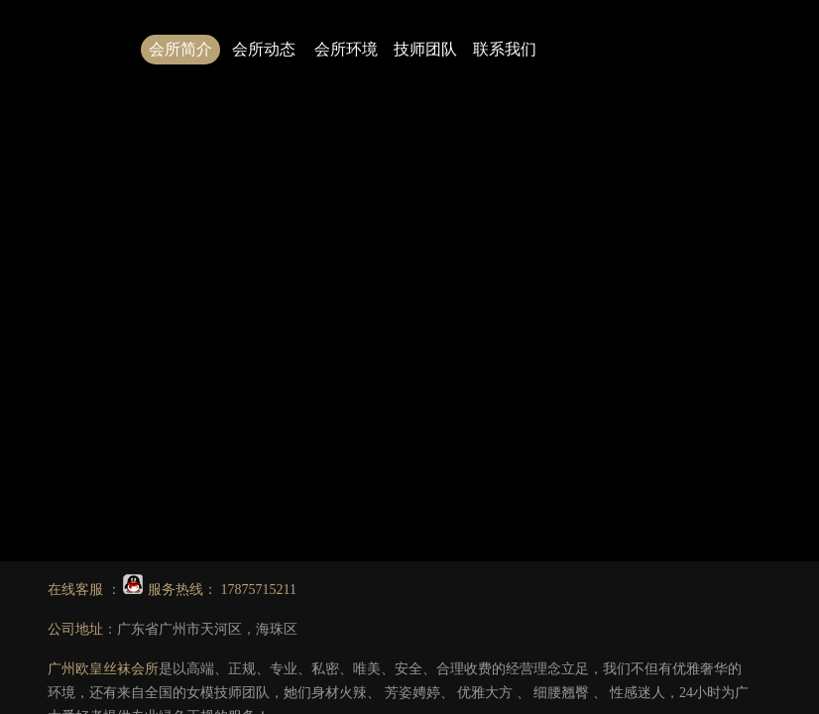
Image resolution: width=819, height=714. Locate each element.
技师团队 (425, 49)
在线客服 (77, 589)
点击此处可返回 (497, 260)
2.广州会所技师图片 (628, 307)
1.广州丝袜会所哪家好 (486, 307)
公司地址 (75, 629)
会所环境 (346, 49)
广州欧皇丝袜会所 (103, 668)
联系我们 (504, 49)
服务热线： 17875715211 (209, 589)
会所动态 (263, 49)
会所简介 (180, 49)
